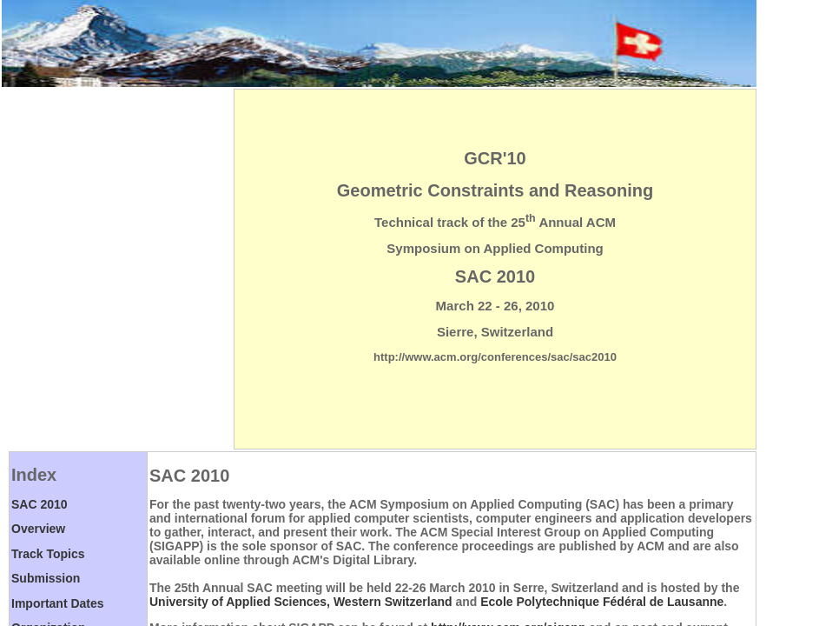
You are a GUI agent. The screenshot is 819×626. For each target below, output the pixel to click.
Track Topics (48, 554)
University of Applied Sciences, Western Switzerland (300, 602)
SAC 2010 (39, 504)
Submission (45, 578)
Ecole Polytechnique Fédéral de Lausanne (601, 602)
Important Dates (57, 603)
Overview (38, 529)
